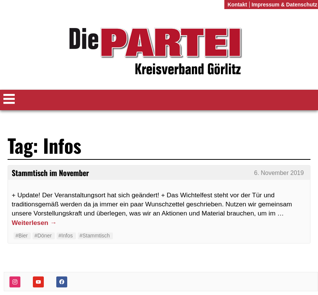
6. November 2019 (279, 173)
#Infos (66, 236)
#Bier (21, 236)
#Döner (42, 236)
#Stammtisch (95, 236)
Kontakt (237, 5)
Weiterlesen (34, 222)
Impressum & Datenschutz (284, 5)
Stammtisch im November (50, 172)
